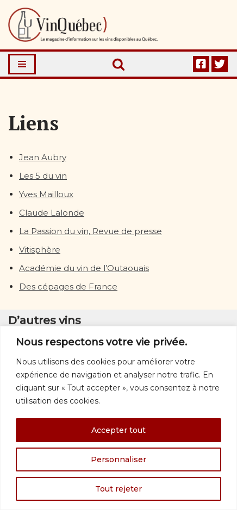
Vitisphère (39, 249)
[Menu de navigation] (22, 64)
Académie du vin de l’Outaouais (84, 268)
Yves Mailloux (46, 194)
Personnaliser (118, 459)
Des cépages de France (68, 286)
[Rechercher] (118, 64)
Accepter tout (118, 430)
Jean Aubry (42, 157)
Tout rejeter (118, 489)
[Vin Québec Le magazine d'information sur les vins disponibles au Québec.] (83, 25)
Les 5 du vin (43, 176)
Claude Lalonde (51, 212)
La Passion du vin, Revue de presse (90, 231)
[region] (118, 418)
